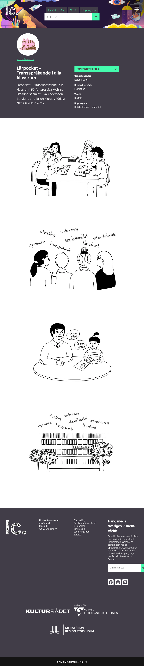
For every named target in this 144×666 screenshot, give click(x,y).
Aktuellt (77, 534)
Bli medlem (79, 526)
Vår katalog (79, 528)
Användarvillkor (70, 662)
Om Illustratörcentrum (85, 523)
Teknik (73, 10)
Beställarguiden (81, 531)
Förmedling (79, 520)
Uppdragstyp (89, 10)
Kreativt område (56, 10)
